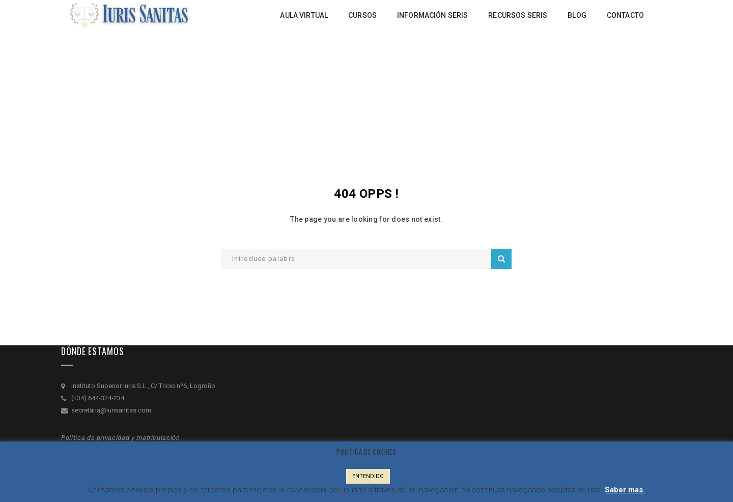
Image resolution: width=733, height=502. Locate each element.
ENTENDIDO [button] (368, 476)
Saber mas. (625, 489)
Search (501, 259)
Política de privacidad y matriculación (120, 437)
